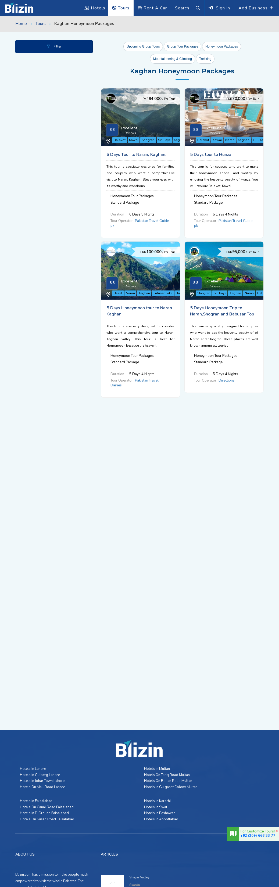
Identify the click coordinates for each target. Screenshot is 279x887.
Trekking (205, 59)
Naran (149, 227)
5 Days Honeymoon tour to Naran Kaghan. (214, 272)
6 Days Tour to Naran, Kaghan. (203, 97)
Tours (121, 8)
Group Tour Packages (182, 46)
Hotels (94, 8)
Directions (210, 423)
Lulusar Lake (166, 317)
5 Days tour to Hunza (194, 182)
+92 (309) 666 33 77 (258, 835)
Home (21, 24)
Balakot (123, 142)
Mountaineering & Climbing (172, 59)
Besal (121, 317)
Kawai (137, 142)
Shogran (151, 142)
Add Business (253, 8)
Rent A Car (152, 8)
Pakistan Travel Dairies (220, 333)
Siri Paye (168, 142)
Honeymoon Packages (221, 46)
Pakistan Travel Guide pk (221, 157)
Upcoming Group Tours (143, 46)
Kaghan (163, 227)
